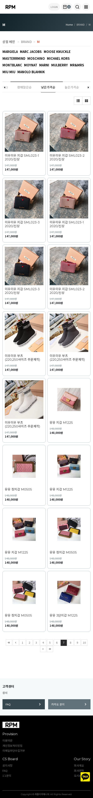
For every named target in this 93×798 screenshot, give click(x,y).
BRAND (26, 41)
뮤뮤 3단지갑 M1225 (64, 615)
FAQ (23, 704)
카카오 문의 (68, 704)
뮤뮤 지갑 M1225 (61, 423)
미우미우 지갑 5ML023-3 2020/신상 (22, 224)
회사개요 (79, 765)
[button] (77, 7)
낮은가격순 (48, 87)
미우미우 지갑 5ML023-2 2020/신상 (67, 157)
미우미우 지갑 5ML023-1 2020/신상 (22, 157)
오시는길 (79, 776)
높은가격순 (72, 87)
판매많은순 (24, 87)
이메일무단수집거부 (13, 751)
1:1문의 (6, 776)
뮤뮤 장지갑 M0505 (18, 489)
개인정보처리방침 (12, 746)
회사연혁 (79, 771)
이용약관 (7, 740)
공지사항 (7, 765)
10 (83, 642)
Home (69, 24)
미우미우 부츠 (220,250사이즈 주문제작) (22, 357)
